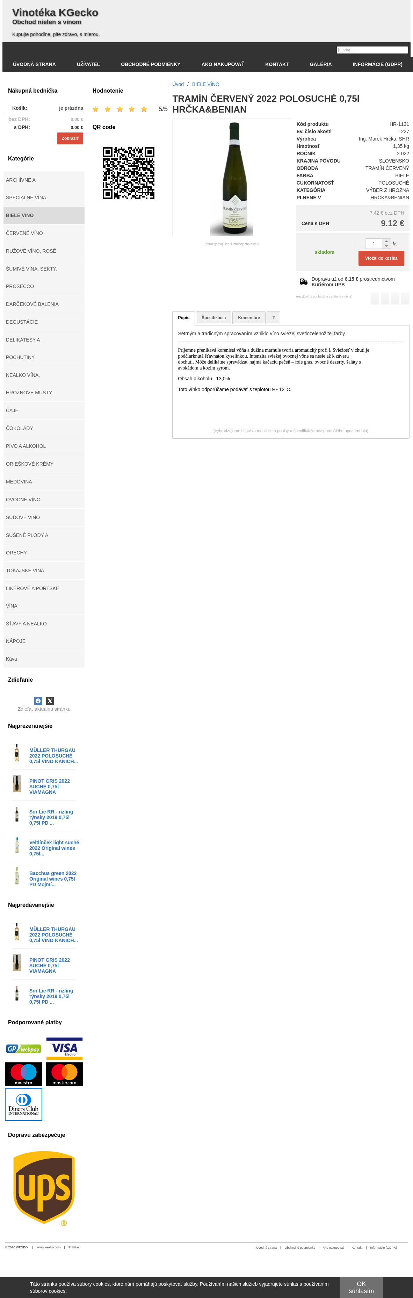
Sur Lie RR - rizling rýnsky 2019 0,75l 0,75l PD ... (51, 817)
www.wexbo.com (49, 1247)
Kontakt (357, 1247)
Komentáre (249, 317)
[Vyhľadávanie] (372, 49)
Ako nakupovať (333, 1247)
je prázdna (71, 108)
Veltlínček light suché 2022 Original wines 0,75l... (54, 848)
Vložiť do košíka (381, 258)
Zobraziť (70, 138)
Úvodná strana (266, 1247)
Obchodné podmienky (299, 1247)
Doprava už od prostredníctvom (353, 281)
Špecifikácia (214, 317)
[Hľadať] (403, 49)
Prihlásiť (74, 1247)
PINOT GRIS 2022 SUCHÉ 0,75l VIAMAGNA (49, 786)
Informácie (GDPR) (383, 1247)
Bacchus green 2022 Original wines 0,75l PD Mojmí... (53, 878)
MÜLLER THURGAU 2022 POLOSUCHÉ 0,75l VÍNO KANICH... (53, 755)
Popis (183, 317)
